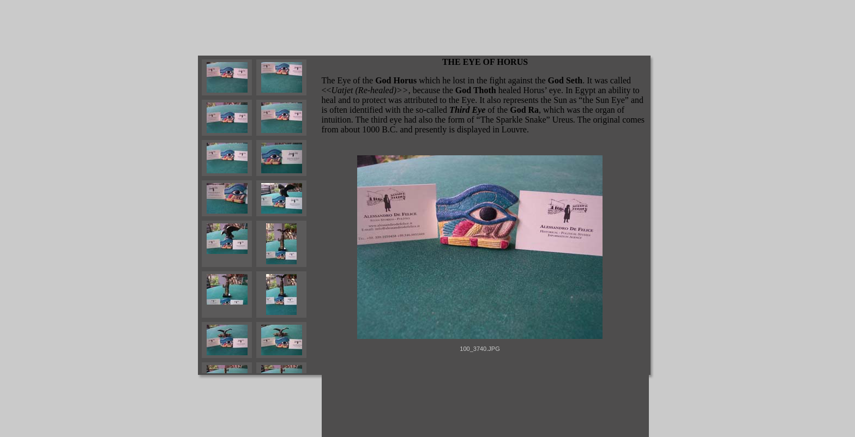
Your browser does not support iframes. (260, 215)
